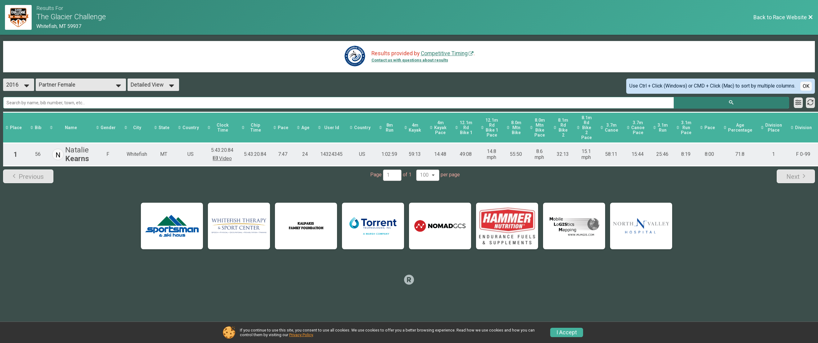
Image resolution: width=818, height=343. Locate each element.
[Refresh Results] (810, 102)
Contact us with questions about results (409, 60)
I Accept (566, 332)
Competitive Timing (444, 53)
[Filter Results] (798, 102)
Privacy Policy (301, 334)
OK (806, 86)
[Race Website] (20, 17)
